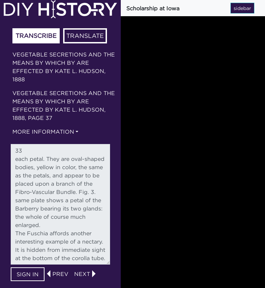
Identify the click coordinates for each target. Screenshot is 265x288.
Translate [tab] (85, 35)
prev (60, 274)
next (82, 274)
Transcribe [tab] (36, 35)
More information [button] (43, 131)
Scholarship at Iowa (152, 8)
